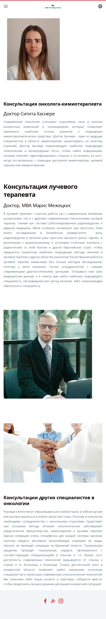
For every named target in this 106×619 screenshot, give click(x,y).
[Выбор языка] (100, 6)
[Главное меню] (6, 6)
